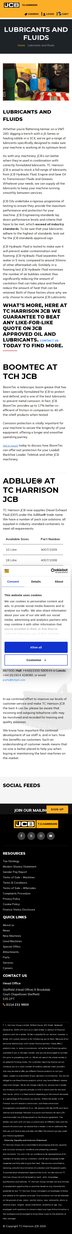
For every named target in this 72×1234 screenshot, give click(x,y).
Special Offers (12, 946)
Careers (8, 968)
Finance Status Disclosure (19, 909)
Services (8, 962)
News (6, 930)
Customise (36, 659)
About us (8, 925)
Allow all (36, 647)
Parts (6, 957)
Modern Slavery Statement (19, 866)
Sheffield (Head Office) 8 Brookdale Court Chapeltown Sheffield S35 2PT (26, 994)
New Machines (12, 936)
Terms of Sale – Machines (19, 877)
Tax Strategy (11, 861)
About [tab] (59, 581)
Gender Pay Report (15, 872)
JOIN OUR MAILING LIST (36, 810)
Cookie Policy (11, 904)
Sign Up (57, 809)
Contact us (49, 340)
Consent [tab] (13, 581)
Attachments (11, 952)
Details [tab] (36, 581)
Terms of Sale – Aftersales (19, 888)
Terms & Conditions (15, 882)
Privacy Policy (11, 899)
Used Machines (12, 941)
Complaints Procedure (17, 893)
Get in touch (10, 445)
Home (21, 45)
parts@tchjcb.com (14, 680)
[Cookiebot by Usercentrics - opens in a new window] (51, 570)
